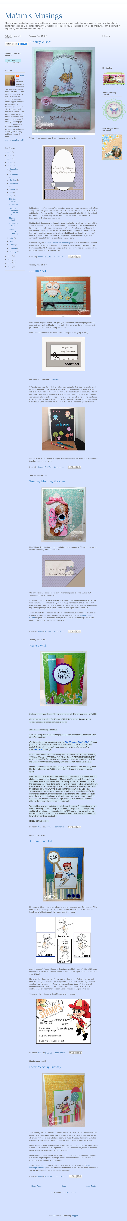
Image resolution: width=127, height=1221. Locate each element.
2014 (10, 256)
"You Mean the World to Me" (76, 742)
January (13, 252)
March (12, 245)
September (14, 184)
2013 (10, 259)
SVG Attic (56, 379)
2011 (10, 266)
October (13, 180)
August (13, 189)
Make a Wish (38, 645)
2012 (10, 263)
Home (64, 1186)
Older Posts (91, 1186)
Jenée (21, 76)
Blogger (75, 1216)
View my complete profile (14, 140)
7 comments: (60, 1176)
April (12, 241)
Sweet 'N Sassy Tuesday (45, 1067)
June (12, 196)
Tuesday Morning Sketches (47, 481)
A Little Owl (37, 270)
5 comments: (59, 256)
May (12, 238)
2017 (10, 159)
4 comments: (59, 631)
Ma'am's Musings (33, 15)
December (14, 169)
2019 (10, 152)
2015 (10, 166)
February (13, 248)
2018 (10, 155)
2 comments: (60, 1053)
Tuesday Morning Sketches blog (57, 243)
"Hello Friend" (39, 749)
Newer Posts (36, 1186)
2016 (10, 162)
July (11, 193)
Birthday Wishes (40, 42)
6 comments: (59, 467)
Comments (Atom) (69, 1192)
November (14, 174)
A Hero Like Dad (40, 841)
